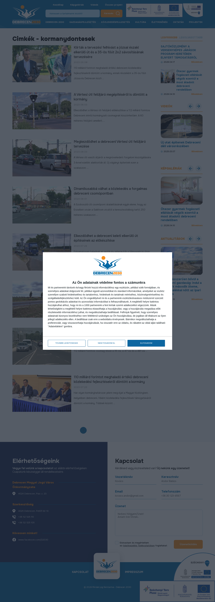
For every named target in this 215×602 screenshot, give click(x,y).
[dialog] (107, 301)
